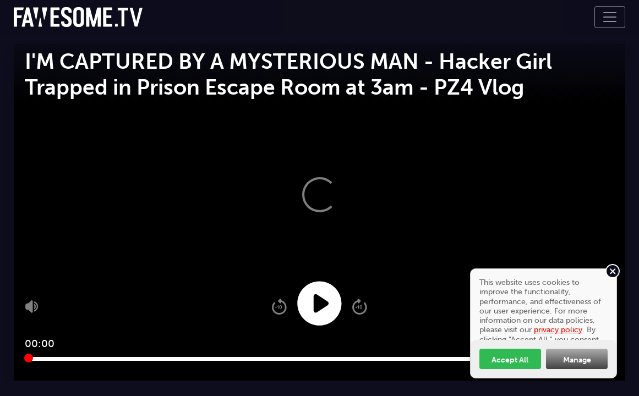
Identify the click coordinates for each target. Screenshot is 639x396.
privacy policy (558, 329)
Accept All (509, 360)
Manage (577, 360)
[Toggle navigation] (609, 17)
